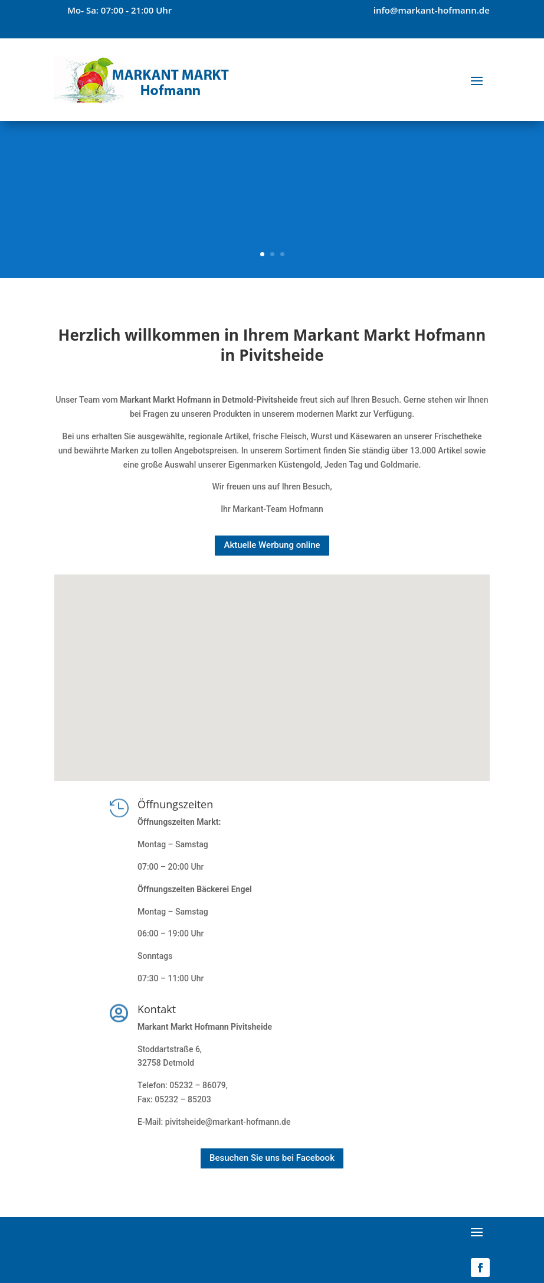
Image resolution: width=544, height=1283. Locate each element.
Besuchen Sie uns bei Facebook (272, 1158)
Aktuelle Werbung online (272, 545)
